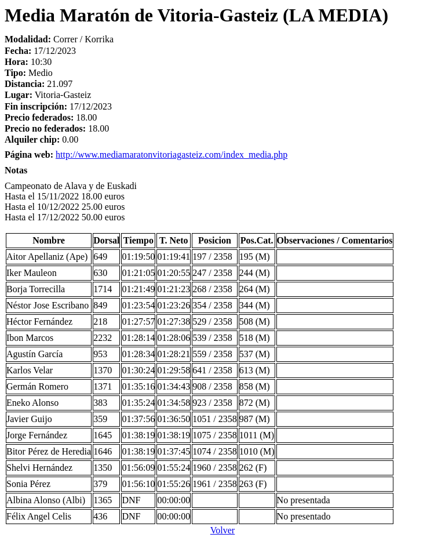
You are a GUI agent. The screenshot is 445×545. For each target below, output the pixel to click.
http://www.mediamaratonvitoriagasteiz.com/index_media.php (171, 154)
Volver (222, 530)
